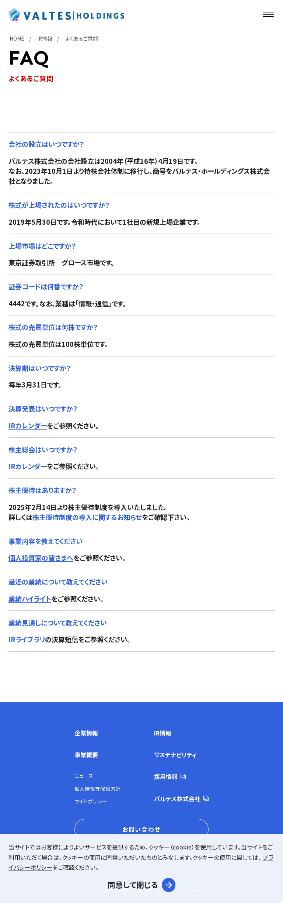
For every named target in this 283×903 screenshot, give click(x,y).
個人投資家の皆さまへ (40, 557)
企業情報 (86, 732)
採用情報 (166, 776)
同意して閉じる (133, 884)
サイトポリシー (90, 801)
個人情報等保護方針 (97, 788)
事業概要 (86, 754)
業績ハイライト (29, 598)
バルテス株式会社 (177, 798)
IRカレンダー (27, 425)
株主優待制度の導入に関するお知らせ (87, 517)
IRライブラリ (26, 639)
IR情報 (162, 732)
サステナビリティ (175, 754)
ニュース (83, 775)
